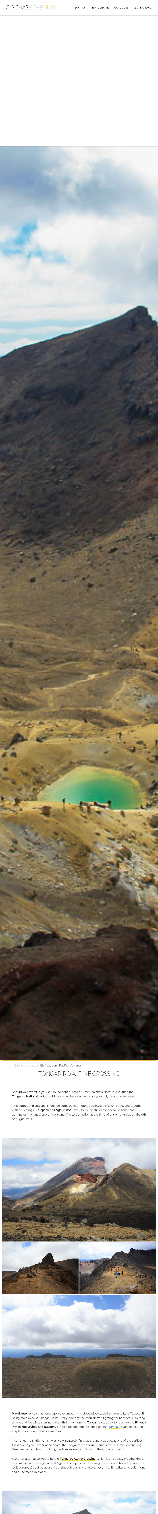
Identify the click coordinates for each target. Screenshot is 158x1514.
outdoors (51, 1065)
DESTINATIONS (142, 7)
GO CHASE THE (30, 7)
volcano (75, 1065)
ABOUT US (79, 7)
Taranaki (114, 1426)
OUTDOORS (121, 7)
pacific (63, 1065)
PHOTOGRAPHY (100, 7)
